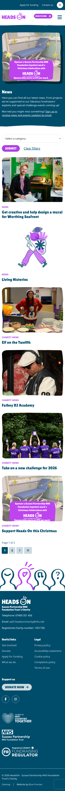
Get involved (9, 645)
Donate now (41, 16)
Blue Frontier (35, 784)
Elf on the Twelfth (16, 342)
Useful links (9, 639)
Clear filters (32, 148)
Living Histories (15, 279)
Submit (11, 148)
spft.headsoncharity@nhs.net (27, 621)
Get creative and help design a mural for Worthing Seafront (32, 214)
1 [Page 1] (4, 550)
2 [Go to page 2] (12, 550)
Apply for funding (29, 4)
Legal (37, 639)
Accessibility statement (47, 651)
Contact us (47, 4)
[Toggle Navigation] (60, 17)
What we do (9, 662)
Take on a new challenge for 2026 (29, 468)
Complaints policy (44, 662)
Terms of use (42, 667)
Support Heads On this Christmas (29, 531)
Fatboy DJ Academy (18, 405)
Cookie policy (42, 656)
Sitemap (6, 784)
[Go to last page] (28, 550)
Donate (6, 651)
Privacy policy (42, 645)
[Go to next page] (19, 550)
